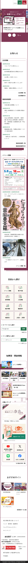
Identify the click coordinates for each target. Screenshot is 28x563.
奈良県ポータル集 (22, 509)
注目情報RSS (22, 95)
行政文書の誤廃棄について (11, 105)
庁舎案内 (5, 556)
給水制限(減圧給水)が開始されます (13, 71)
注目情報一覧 (22, 92)
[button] (15, 2)
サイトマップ (6, 530)
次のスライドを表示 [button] (14, 35)
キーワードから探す (9, 325)
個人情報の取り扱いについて (11, 520)
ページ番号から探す (9, 336)
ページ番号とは (22, 343)
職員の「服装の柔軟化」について (13, 88)
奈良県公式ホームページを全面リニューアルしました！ (14, 28)
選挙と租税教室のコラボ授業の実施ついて (14, 111)
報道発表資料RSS (21, 146)
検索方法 (24, 332)
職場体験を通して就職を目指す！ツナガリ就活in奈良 (14, 130)
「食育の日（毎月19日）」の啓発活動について (14, 137)
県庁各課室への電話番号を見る (11, 552)
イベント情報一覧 (20, 266)
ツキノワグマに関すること (11, 66)
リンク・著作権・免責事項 (10, 523)
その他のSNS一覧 (20, 463)
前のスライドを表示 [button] (9, 35)
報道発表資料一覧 (21, 143)
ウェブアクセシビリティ (9, 527)
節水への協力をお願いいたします (13, 82)
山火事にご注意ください (11, 77)
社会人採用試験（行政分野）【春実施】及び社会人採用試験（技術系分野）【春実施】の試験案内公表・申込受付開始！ (14, 120)
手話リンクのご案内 (22, 547)
